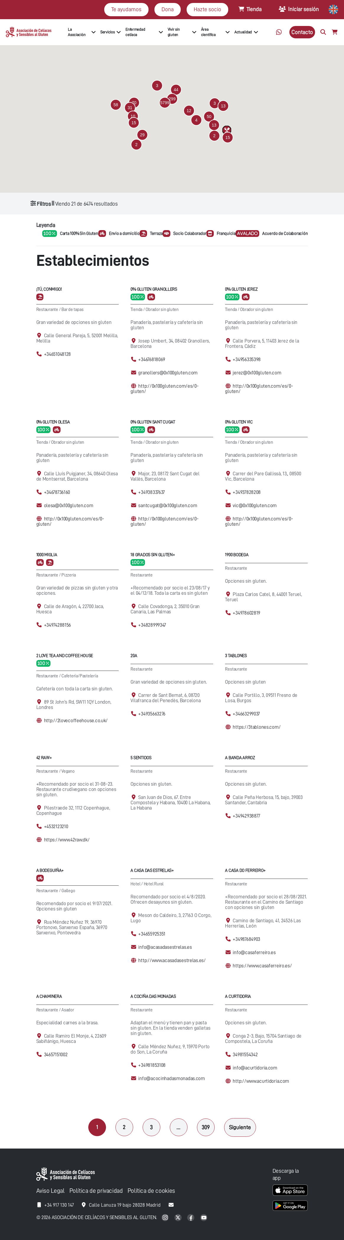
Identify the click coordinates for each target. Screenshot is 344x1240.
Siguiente (240, 1127)
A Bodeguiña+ (50, 870)
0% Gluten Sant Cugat (153, 422)
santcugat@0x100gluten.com (167, 505)
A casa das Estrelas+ (152, 870)
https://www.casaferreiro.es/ (262, 965)
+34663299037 (246, 713)
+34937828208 (247, 492)
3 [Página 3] (151, 1127)
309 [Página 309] (206, 1127)
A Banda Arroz (240, 758)
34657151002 (56, 1054)
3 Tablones (236, 655)
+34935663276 (151, 713)
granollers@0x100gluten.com (168, 372)
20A (134, 655)
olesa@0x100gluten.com (68, 505)
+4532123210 (56, 826)
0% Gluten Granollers (154, 289)
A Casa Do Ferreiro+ (245, 870)
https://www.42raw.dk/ (67, 839)
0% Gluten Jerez (241, 289)
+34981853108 (152, 1065)
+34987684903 (246, 939)
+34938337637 (151, 492)
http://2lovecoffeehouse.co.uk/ (76, 720)
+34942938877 (246, 815)
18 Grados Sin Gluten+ (153, 555)
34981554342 (245, 1054)
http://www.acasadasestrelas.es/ (172, 960)
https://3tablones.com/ (257, 727)
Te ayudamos (126, 9)
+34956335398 (247, 359)
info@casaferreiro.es (254, 952)
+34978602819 (246, 612)
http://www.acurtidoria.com (261, 1081)
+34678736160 (57, 492)
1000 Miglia (46, 555)
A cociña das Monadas (153, 996)
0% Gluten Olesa (53, 422)
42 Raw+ (44, 758)
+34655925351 (151, 933)
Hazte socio (207, 9)
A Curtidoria (238, 996)
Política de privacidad (96, 1191)
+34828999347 (152, 625)
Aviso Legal (50, 1191)
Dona (168, 9)
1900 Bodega (236, 555)
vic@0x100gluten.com (255, 505)
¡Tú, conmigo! (49, 289)
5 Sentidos (141, 758)
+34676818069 (151, 359)
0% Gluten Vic (238, 422)
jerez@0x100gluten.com (257, 372)
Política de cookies (151, 1191)
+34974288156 (57, 625)
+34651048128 (57, 354)
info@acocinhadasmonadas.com (171, 1078)
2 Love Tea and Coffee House (64, 655)
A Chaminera (49, 996)
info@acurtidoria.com (255, 1067)
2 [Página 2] (124, 1127)
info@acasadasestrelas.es (165, 947)
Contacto (302, 32)
